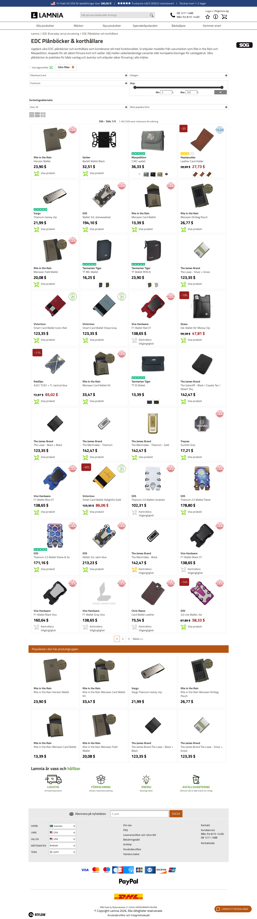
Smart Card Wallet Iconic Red (50, 328)
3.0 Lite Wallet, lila (191, 615)
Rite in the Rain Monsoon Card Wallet (55, 747)
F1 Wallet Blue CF (44, 500)
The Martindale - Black (144, 557)
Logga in (209, 11)
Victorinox (40, 324)
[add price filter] (220, 92)
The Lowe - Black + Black (48, 445)
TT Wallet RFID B (141, 272)
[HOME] (47, 15)
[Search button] (152, 15)
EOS (85, 213)
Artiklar (127, 844)
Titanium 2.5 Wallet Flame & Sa (52, 557)
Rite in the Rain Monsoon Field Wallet (100, 749)
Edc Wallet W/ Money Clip (195, 328)
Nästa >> (138, 639)
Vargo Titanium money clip (147, 692)
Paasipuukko (188, 157)
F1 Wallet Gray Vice (94, 615)
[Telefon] (185, 15)
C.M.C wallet (138, 161)
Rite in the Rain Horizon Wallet (51, 692)
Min (158, 92)
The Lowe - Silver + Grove (195, 272)
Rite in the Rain (43, 157)
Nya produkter (112, 25)
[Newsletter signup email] (139, 813)
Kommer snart (212, 25)
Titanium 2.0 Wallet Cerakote (148, 500)
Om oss (127, 825)
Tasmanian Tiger (92, 268)
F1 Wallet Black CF (191, 557)
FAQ (125, 830)
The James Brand (190, 268)
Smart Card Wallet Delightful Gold (102, 500)
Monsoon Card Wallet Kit (97, 385)
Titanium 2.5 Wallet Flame (195, 500)
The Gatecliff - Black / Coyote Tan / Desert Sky (200, 387)
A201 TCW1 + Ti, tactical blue (50, 385)
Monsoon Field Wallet (46, 272)
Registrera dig (222, 11)
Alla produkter (45, 25)
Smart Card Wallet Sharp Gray (100, 328)
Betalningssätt (131, 840)
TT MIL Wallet (90, 272)
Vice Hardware (140, 324)
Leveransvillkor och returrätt (139, 835)
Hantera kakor (131, 854)
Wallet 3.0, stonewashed (96, 217)
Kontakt (205, 825)
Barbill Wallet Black (94, 161)
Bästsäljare (178, 25)
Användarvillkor (132, 849)
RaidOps (38, 381)
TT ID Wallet (138, 385)
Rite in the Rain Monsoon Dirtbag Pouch (199, 694)
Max (182, 92)
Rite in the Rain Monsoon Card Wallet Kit (104, 694)
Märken (78, 25)
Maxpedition (139, 157)
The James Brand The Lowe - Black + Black (152, 749)
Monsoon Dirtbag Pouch (194, 217)
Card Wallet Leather (143, 615)
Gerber (86, 157)
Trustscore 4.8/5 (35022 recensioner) (145, 3)
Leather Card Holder (192, 161)
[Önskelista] (207, 17)
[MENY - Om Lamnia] (215, 17)
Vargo (37, 213)
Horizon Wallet (42, 161)
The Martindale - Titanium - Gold (150, 445)
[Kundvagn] (224, 17)
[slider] (134, 87)
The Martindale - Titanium (97, 445)
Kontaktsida (207, 843)
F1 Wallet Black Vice (45, 615)
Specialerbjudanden (145, 25)
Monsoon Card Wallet (144, 217)
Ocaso (184, 324)
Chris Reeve (138, 611)
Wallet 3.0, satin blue (95, 557)
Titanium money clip (45, 217)
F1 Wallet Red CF (141, 328)
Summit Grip (188, 445)
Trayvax (185, 441)
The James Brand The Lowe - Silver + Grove (201, 749)
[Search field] (117, 15)
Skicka (176, 814)
